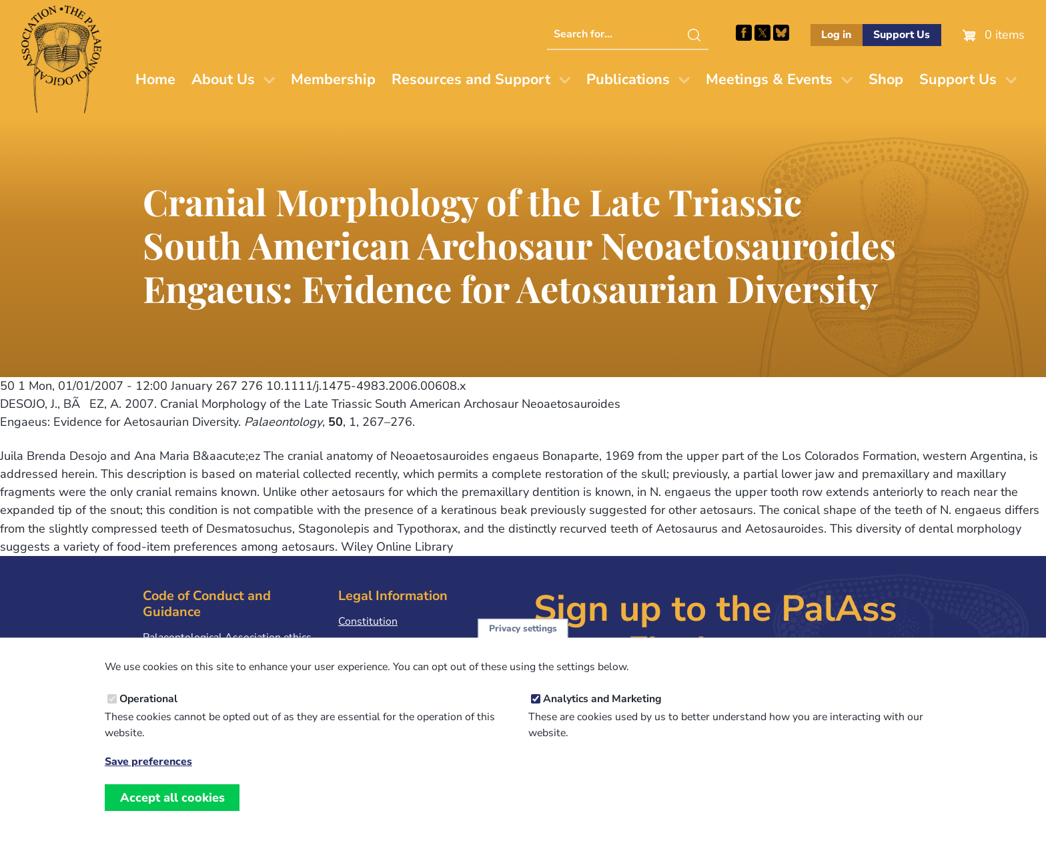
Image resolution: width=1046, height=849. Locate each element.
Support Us (901, 34)
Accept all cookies (172, 814)
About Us (223, 79)
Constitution (368, 621)
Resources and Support (471, 79)
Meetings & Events (769, 79)
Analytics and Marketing (602, 715)
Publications (628, 79)
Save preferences (148, 778)
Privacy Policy (371, 642)
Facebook (744, 33)
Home (155, 79)
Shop (886, 79)
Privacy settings (523, 643)
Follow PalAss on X (762, 33)
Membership (333, 79)
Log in (836, 34)
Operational (148, 715)
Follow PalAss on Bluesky (781, 33)
